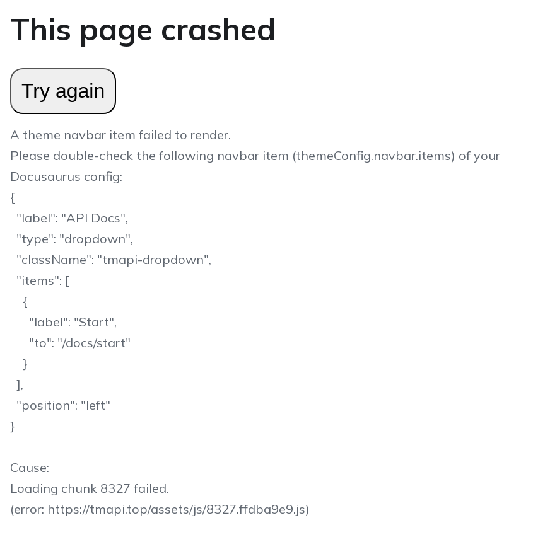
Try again (63, 90)
